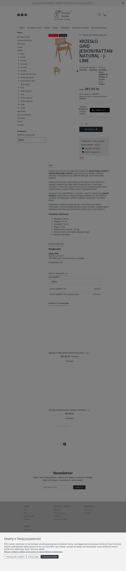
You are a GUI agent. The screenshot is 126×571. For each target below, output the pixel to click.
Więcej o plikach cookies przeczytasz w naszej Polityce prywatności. (33, 551)
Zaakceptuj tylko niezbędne (15, 557)
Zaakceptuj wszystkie (49, 557)
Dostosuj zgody (33, 557)
